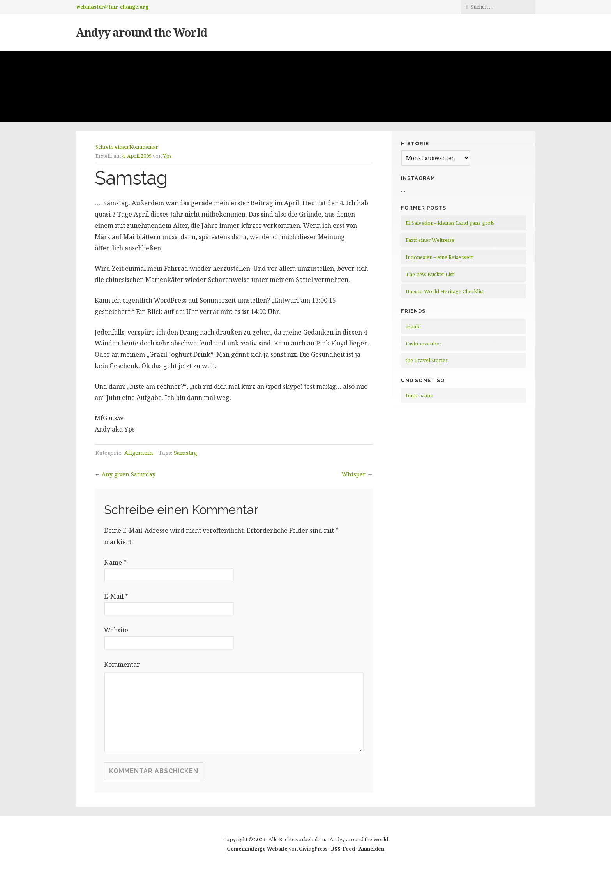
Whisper (354, 474)
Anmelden (371, 848)
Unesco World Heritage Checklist (445, 291)
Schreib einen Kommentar (126, 146)
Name (115, 562)
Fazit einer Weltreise (430, 239)
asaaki (413, 326)
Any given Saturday (128, 474)
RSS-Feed (343, 848)
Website (116, 630)
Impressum (419, 395)
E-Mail (116, 596)
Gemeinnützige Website (257, 848)
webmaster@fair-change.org (112, 7)
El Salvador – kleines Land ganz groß (450, 222)
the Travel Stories (427, 360)
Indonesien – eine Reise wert (439, 257)
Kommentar (122, 664)
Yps (167, 155)
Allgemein (138, 452)
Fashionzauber (423, 343)
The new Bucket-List (430, 274)
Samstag (185, 452)
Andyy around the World (141, 32)
